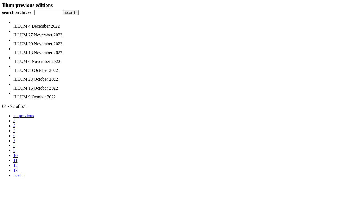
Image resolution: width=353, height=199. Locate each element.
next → (19, 175)
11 (15, 160)
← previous (23, 115)
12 (15, 165)
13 (15, 170)
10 (15, 155)
